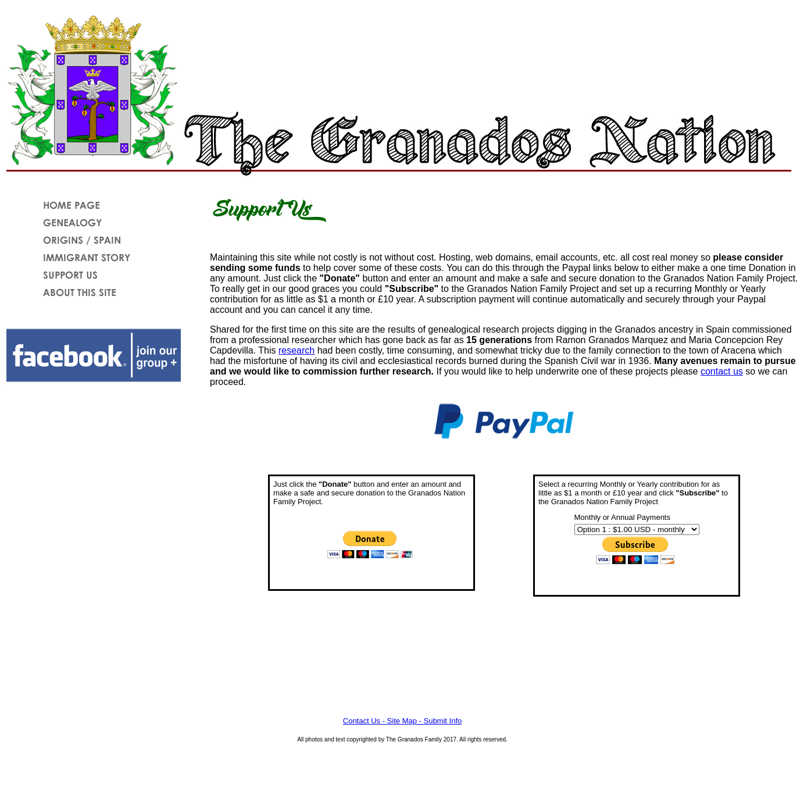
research (296, 350)
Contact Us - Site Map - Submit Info (402, 720)
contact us (722, 371)
